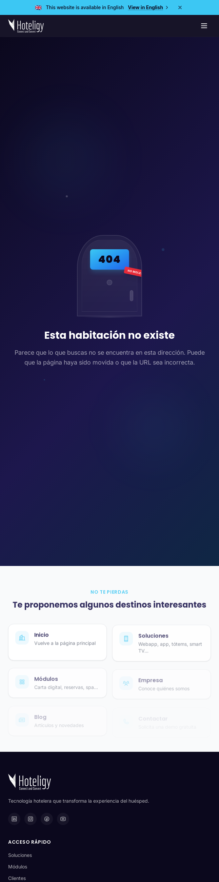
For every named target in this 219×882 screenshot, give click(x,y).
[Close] (180, 7)
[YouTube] (63, 819)
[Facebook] (47, 819)
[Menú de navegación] (204, 26)
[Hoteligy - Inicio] (26, 26)
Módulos (17, 866)
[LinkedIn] (14, 819)
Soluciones (20, 855)
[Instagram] (30, 819)
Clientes (17, 878)
